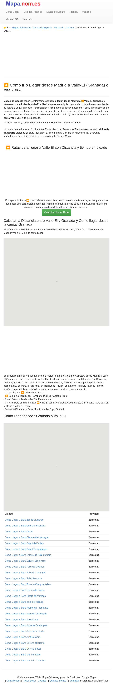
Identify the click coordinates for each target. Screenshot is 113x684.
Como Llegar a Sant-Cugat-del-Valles (24, 543)
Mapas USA (12, 19)
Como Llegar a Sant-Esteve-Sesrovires (25, 561)
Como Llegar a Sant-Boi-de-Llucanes (24, 520)
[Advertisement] (56, 53)
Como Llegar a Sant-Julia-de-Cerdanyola (26, 625)
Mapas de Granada (64, 27)
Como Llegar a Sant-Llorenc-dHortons (24, 643)
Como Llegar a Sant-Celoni (19, 531)
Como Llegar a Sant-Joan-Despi (21, 619)
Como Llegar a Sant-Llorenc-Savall (23, 649)
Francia (74, 12)
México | (86, 12)
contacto (74, 680)
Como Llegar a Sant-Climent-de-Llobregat (26, 537)
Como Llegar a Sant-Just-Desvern (22, 637)
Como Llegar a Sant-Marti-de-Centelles (25, 660)
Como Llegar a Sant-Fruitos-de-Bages (24, 590)
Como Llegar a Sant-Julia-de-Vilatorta (24, 631)
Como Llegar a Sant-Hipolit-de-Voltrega (25, 596)
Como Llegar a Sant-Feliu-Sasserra (23, 578)
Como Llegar (12, 12)
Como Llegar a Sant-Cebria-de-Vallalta (25, 525)
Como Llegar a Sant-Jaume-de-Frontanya (26, 607)
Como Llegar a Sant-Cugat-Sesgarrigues (26, 549)
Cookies (42, 680)
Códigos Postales (33, 12)
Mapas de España (55, 12)
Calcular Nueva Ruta (56, 212)
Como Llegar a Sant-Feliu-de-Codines (24, 566)
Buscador (28, 19)
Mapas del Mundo (21, 27)
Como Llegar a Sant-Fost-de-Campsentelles (28, 584)
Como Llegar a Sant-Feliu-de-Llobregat (25, 572)
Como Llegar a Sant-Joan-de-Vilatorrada (26, 613)
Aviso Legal (30, 680)
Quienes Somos (58, 680)
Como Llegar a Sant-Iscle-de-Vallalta (24, 602)
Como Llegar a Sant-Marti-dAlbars (22, 654)
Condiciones (12, 680)
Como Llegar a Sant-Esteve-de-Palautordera (28, 555)
